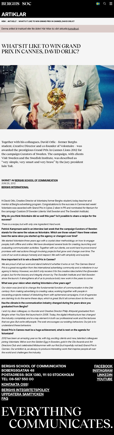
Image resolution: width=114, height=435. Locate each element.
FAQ (4, 398)
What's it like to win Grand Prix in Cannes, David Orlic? (47, 21)
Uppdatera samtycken (22, 394)
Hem (3, 21)
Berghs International (15, 187)
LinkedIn (105, 375)
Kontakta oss (14, 384)
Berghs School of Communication (36, 180)
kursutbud (73, 28)
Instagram (103, 370)
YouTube (105, 379)
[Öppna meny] (111, 3)
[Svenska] (98, 3)
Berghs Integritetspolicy (25, 390)
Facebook (103, 366)
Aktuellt (12, 21)
